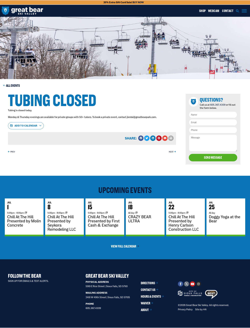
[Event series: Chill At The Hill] (26, 213)
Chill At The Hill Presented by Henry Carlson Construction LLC (184, 223)
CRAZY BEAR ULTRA (139, 219)
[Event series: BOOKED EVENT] (136, 213)
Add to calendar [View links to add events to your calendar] (26, 126)
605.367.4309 (218, 104)
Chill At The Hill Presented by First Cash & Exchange (104, 221)
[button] (237, 10)
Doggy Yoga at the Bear (224, 219)
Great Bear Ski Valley (107, 276)
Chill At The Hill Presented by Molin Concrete (24, 221)
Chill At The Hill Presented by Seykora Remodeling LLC (62, 223)
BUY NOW (138, 2)
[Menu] (244, 10)
